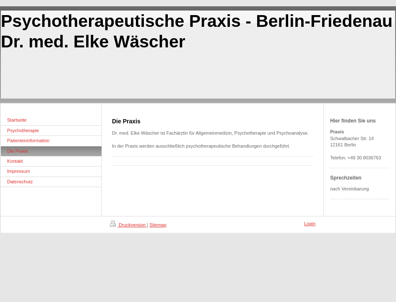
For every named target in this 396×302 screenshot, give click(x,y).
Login (309, 223)
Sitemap (157, 224)
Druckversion (128, 224)
